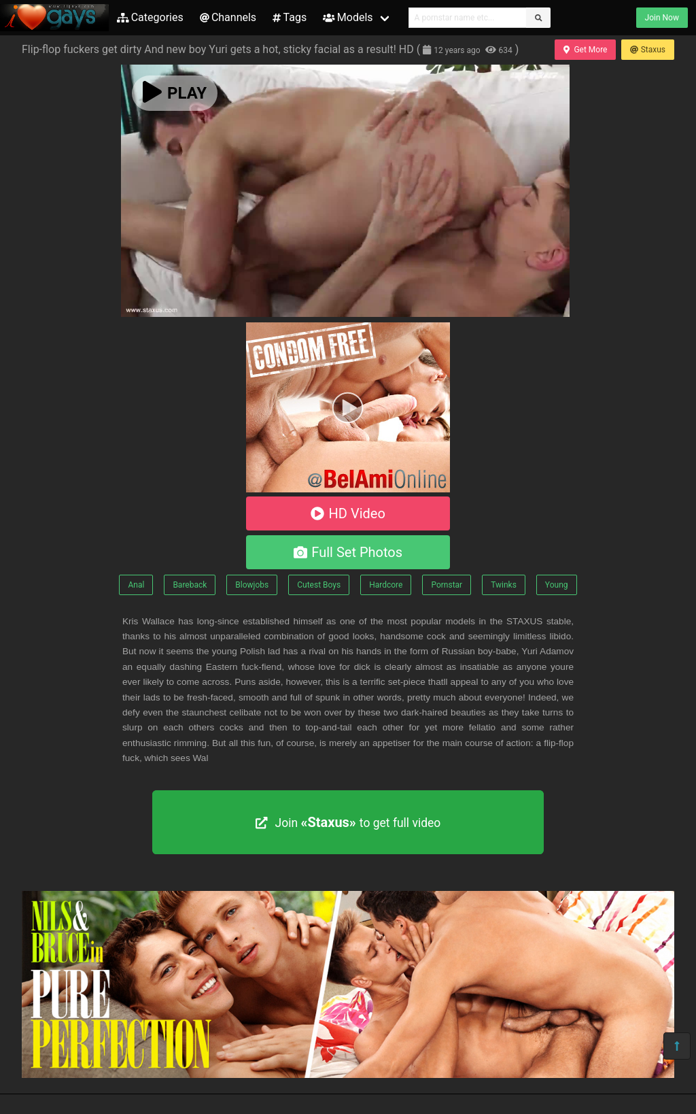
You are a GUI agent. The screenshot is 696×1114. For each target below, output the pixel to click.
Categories (150, 17)
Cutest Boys (319, 585)
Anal (136, 585)
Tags (290, 17)
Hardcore (385, 585)
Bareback (190, 585)
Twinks (504, 585)
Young (556, 585)
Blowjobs (251, 585)
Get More (585, 49)
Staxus (647, 49)
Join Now (662, 17)
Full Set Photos (348, 552)
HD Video (348, 513)
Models (347, 17)
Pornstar (446, 585)
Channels (228, 17)
